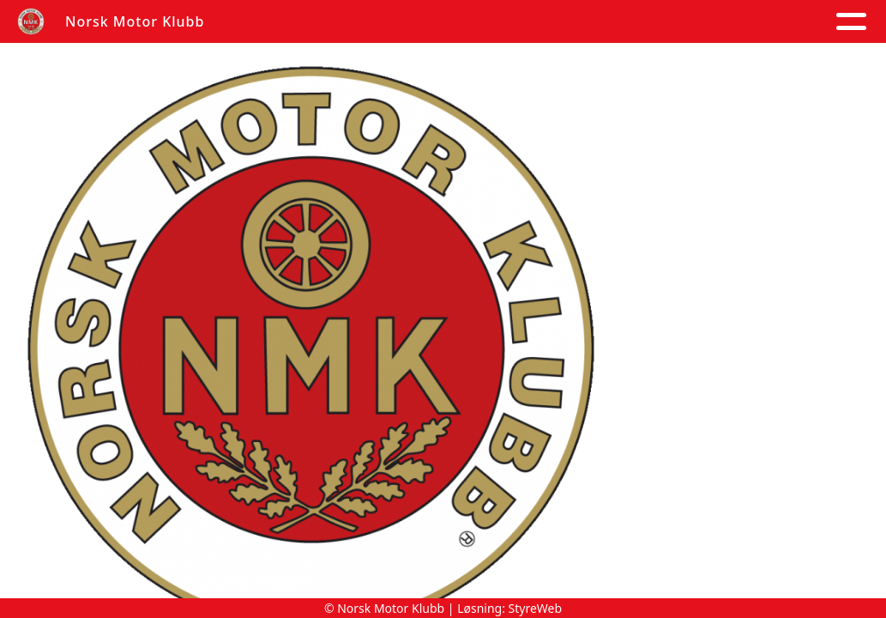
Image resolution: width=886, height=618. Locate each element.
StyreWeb (536, 608)
